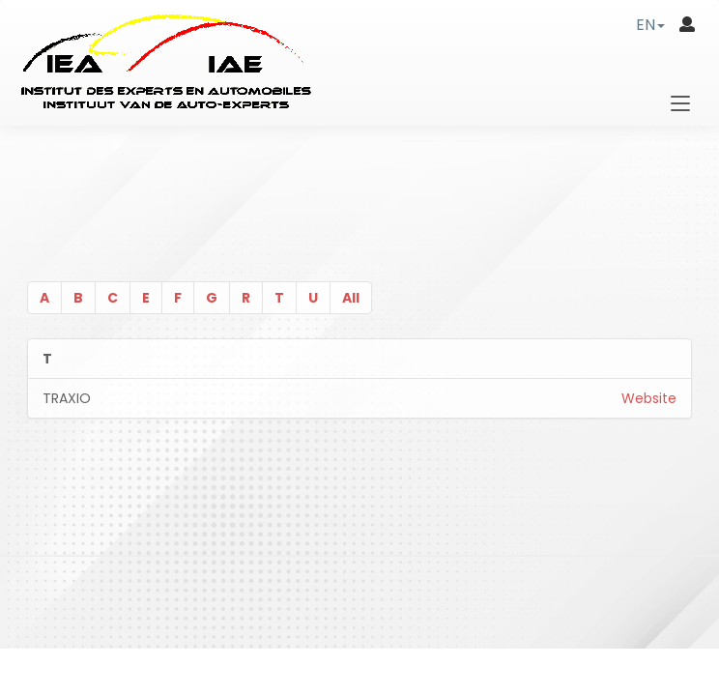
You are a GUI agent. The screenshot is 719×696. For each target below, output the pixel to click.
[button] (650, 25)
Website (648, 398)
